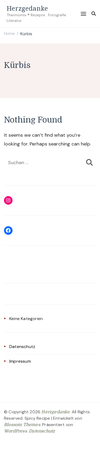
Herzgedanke (27, 8)
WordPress (15, 431)
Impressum (20, 361)
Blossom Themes (22, 424)
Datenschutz (22, 346)
